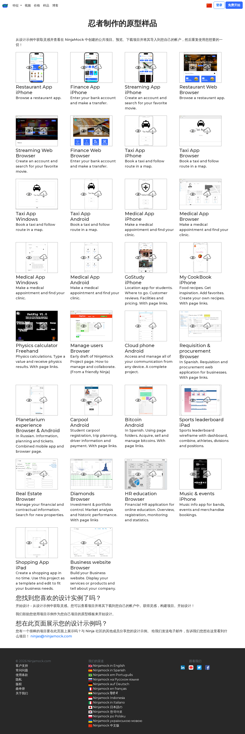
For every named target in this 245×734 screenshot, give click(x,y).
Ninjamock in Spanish (106, 670)
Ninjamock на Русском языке (113, 680)
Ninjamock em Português (110, 675)
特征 (16, 5)
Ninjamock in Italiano (106, 703)
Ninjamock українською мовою (115, 721)
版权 (19, 684)
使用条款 (22, 675)
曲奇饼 (20, 688)
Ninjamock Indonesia (106, 698)
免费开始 (234, 5)
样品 (46, 5)
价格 (37, 5)
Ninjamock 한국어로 (105, 712)
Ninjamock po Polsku (107, 716)
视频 (28, 5)
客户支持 (22, 665)
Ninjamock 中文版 (103, 726)
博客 (55, 5)
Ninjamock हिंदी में (103, 693)
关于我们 (22, 693)
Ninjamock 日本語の (105, 707)
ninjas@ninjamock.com (51, 636)
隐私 (19, 679)
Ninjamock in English (106, 666)
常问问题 (22, 670)
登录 (219, 5)
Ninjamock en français (107, 689)
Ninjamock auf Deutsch (108, 684)
